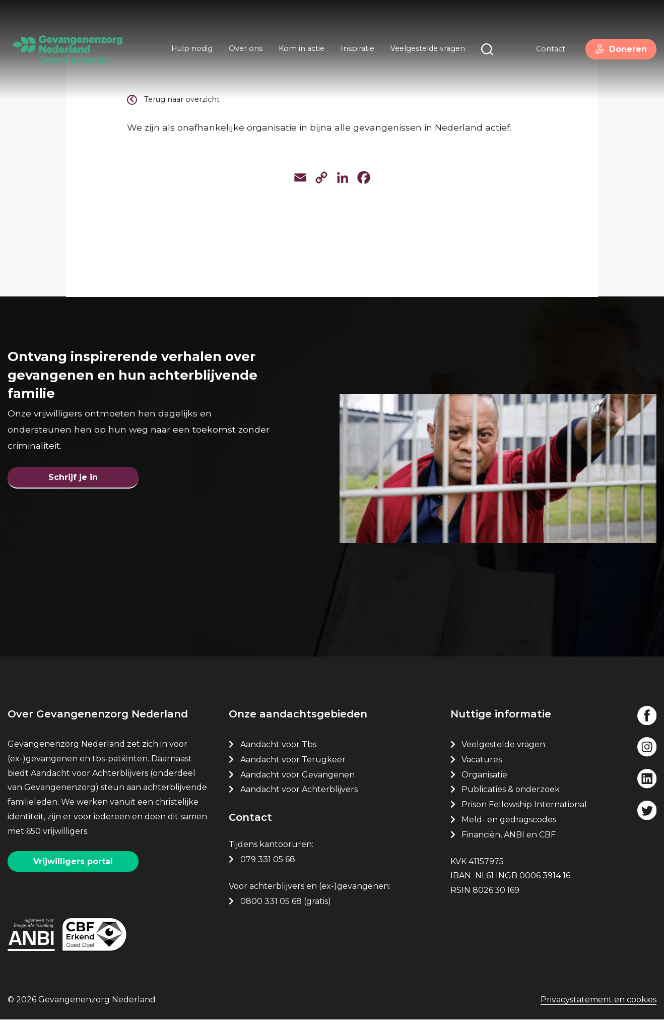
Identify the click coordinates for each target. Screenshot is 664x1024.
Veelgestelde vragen (425, 49)
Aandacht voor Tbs (278, 748)
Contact (546, 49)
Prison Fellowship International (524, 809)
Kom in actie (299, 49)
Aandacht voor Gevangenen (297, 779)
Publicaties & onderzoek (510, 794)
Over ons (243, 49)
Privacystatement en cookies (598, 1005)
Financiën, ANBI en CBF (508, 839)
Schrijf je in (73, 479)
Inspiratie (355, 49)
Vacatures (482, 763)
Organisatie (484, 779)
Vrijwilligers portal (73, 865)
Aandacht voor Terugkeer (293, 763)
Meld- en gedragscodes (508, 823)
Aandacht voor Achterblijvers (299, 794)
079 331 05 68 (267, 863)
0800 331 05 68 (271, 905)
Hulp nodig (190, 49)
